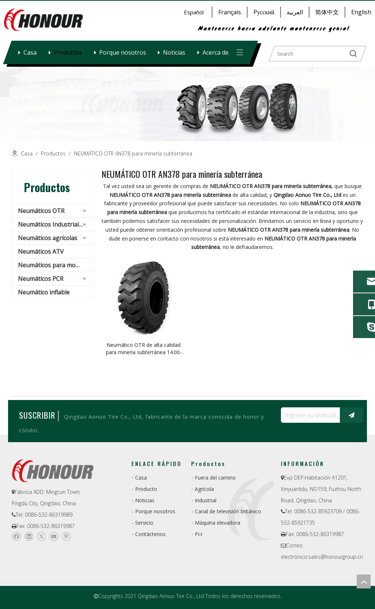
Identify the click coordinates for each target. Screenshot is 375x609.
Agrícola (204, 488)
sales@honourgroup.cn (335, 556)
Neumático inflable (44, 292)
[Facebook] (16, 536)
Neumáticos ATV (41, 251)
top (364, 581)
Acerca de (216, 52)
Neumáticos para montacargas (56, 265)
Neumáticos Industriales (51, 224)
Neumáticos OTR (41, 211)
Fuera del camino (215, 477)
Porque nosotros (122, 52)
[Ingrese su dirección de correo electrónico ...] (308, 415)
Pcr (199, 534)
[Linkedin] (28, 536)
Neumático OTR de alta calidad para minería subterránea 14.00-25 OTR (144, 348)
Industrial (205, 500)
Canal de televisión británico (228, 511)
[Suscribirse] (351, 415)
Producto (146, 488)
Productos (68, 52)
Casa (30, 52)
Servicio (144, 522)
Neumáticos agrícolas (47, 238)
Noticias (174, 52)
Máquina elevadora (217, 522)
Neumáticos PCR (40, 279)
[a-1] (187, 104)
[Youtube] (53, 536)
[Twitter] (41, 536)
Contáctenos (150, 534)
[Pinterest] (66, 536)
